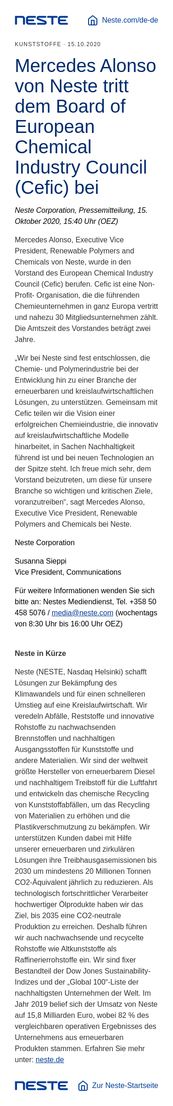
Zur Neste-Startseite (118, 1085)
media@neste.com (82, 613)
